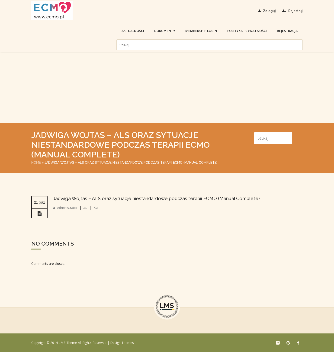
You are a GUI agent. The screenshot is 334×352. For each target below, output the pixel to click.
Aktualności (133, 31)
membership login (201, 31)
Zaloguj (267, 11)
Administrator (67, 207)
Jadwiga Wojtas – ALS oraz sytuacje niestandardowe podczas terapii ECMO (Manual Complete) (156, 198)
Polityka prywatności (247, 31)
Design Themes (122, 342)
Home (36, 162)
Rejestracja (287, 31)
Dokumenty (164, 31)
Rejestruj (292, 11)
